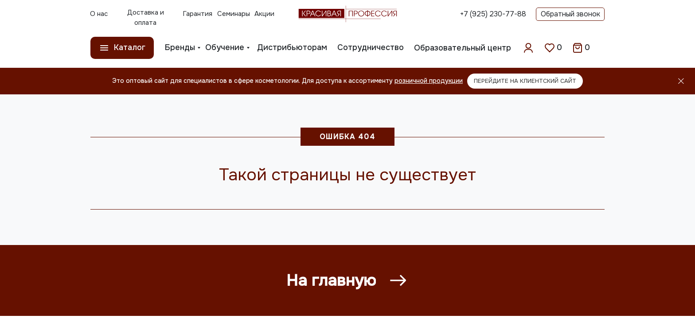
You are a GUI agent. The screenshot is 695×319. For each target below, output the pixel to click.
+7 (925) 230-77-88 (493, 14)
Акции (264, 13)
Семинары (233, 13)
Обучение (224, 47)
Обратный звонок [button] (570, 14)
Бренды (180, 47)
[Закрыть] (681, 81)
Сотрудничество (370, 47)
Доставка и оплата (145, 17)
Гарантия (197, 13)
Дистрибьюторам (292, 47)
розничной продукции (428, 81)
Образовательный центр (462, 48)
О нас (99, 13)
